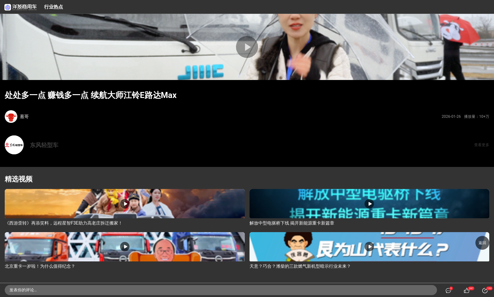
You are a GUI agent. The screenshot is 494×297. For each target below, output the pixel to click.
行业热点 (53, 7)
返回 (482, 243)
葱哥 (24, 116)
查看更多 (481, 145)
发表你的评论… (23, 290)
